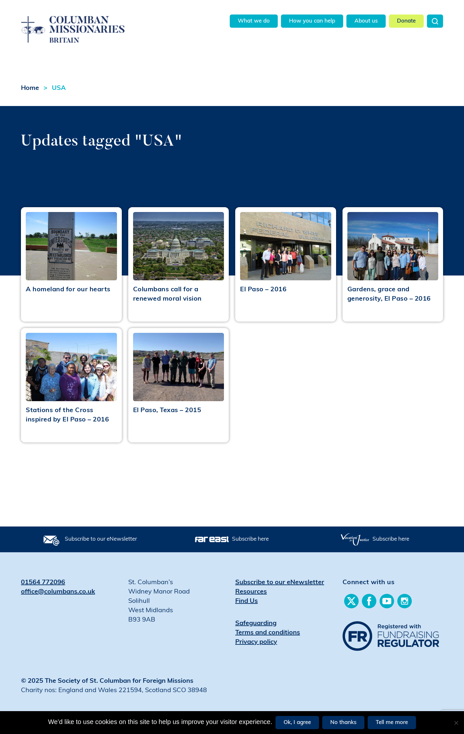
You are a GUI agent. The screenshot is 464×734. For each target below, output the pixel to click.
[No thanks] (456, 723)
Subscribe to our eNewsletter (101, 539)
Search (435, 21)
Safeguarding (255, 623)
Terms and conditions (267, 633)
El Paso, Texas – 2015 (167, 410)
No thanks (343, 722)
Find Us (246, 601)
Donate (406, 21)
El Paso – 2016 (263, 289)
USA (59, 88)
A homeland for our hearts (68, 289)
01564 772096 (43, 582)
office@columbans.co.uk (58, 592)
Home (30, 88)
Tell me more (392, 722)
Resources (251, 592)
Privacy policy (256, 642)
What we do (254, 21)
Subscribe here (250, 539)
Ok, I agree (297, 722)
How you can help (312, 21)
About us (366, 21)
